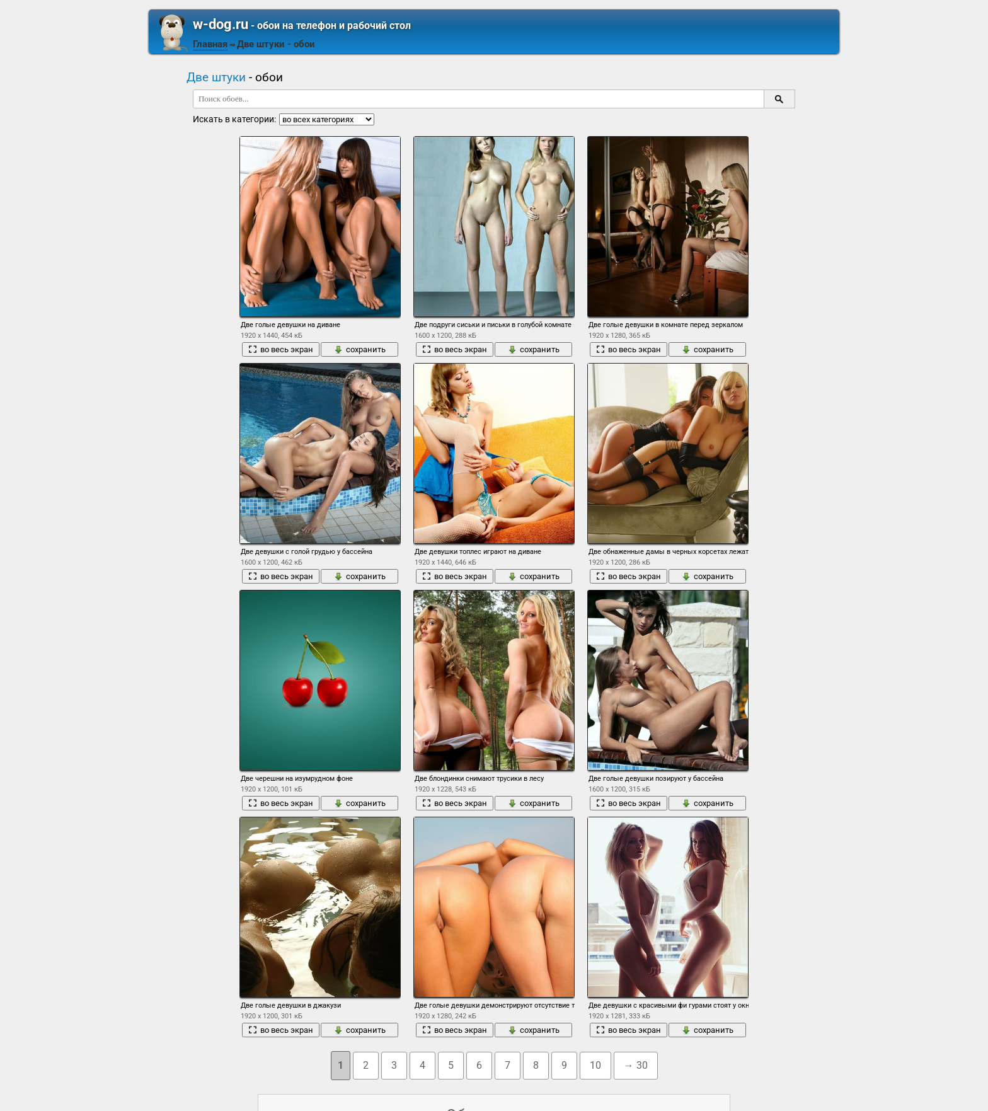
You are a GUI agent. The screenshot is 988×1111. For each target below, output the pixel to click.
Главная (210, 44)
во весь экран (280, 349)
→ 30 (636, 1065)
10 (595, 1065)
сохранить (360, 349)
